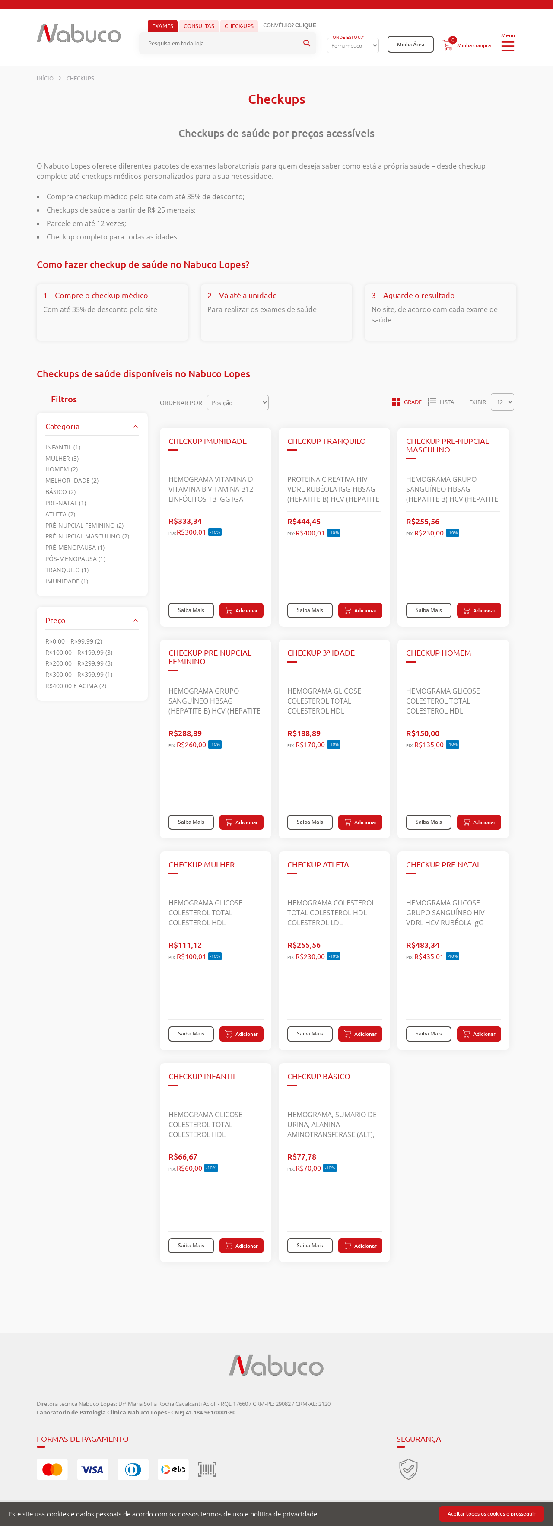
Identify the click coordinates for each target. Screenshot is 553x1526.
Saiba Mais (191, 609)
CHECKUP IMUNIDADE (207, 440)
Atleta (60, 514)
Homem (61, 469)
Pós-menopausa (75, 558)
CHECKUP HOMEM (438, 652)
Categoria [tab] (62, 425)
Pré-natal (65, 502)
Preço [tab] (55, 619)
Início (46, 78)
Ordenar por (181, 402)
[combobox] (227, 43)
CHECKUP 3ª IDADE (321, 652)
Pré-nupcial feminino (84, 525)
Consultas (199, 26)
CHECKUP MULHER (201, 864)
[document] (276, 1514)
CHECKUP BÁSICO (318, 1076)
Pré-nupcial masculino (87, 536)
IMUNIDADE (66, 581)
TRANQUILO (67, 570)
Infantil (62, 447)
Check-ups (239, 26)
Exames (162, 26)
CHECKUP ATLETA (318, 864)
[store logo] (79, 36)
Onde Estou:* (348, 37)
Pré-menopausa (75, 547)
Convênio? (289, 25)
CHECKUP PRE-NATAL (443, 864)
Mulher (62, 458)
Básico (60, 491)
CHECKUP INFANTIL (202, 1076)
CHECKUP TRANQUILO (326, 440)
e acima (75, 686)
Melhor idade (72, 480)
